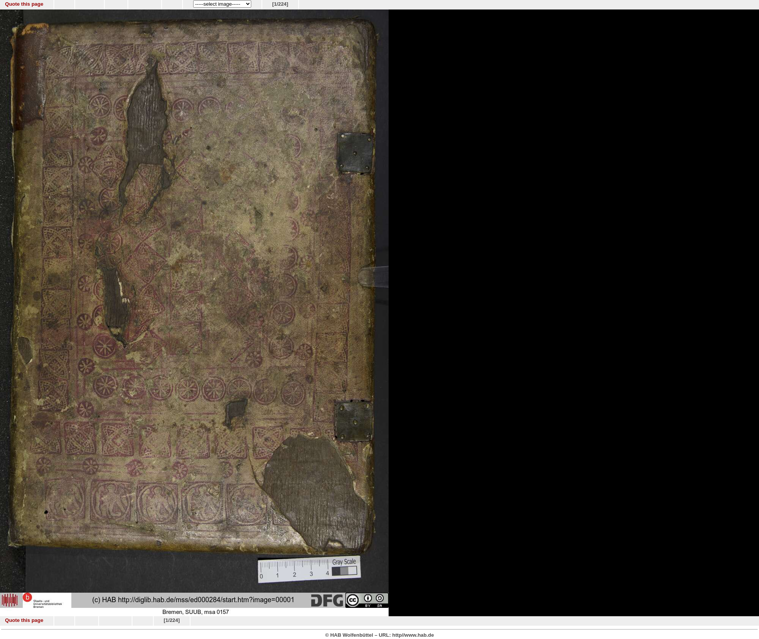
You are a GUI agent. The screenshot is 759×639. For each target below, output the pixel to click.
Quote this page (24, 4)
